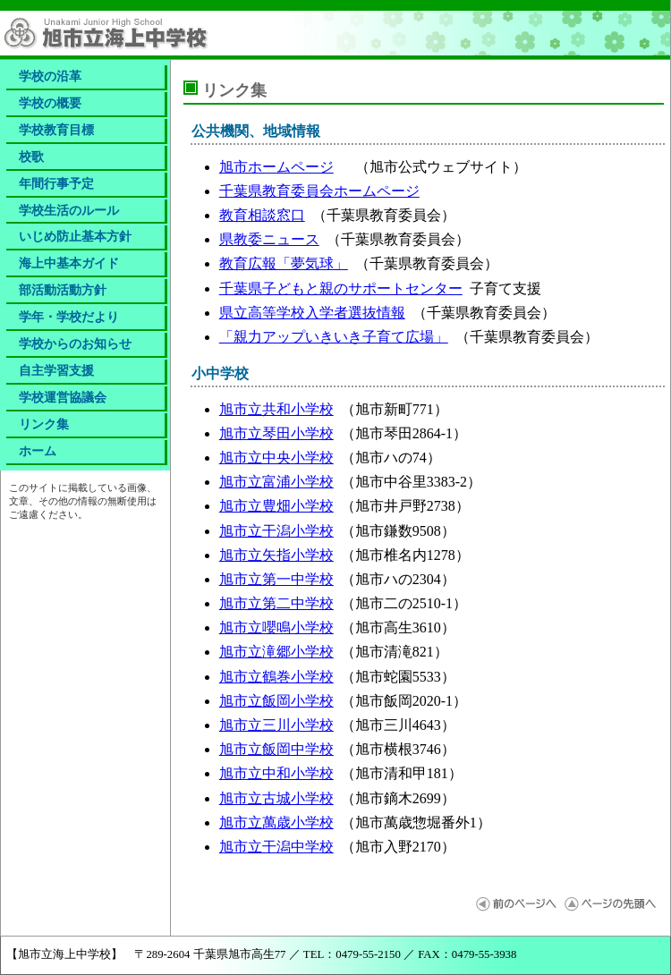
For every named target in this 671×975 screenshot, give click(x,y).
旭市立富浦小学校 (276, 481)
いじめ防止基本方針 (75, 236)
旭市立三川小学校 (276, 725)
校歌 (31, 156)
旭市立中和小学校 (276, 773)
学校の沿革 (50, 76)
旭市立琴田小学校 (276, 433)
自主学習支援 (56, 370)
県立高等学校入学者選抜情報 (312, 312)
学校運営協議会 (62, 397)
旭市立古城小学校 (276, 798)
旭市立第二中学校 (276, 603)
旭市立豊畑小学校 (276, 505)
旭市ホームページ (276, 166)
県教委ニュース (269, 239)
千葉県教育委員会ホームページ (319, 191)
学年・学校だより (69, 316)
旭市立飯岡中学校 (276, 749)
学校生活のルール (69, 210)
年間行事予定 (56, 183)
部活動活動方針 (62, 290)
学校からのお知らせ (75, 343)
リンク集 (44, 424)
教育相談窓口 (262, 215)
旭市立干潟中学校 (276, 846)
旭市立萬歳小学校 (276, 822)
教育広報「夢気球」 (283, 263)
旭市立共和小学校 (276, 409)
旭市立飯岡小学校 (276, 700)
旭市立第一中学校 (276, 579)
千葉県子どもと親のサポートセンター (341, 288)
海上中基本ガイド (69, 263)
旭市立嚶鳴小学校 (276, 627)
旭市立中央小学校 (276, 457)
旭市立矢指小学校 (276, 555)
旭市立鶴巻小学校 (276, 676)
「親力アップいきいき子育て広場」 (333, 336)
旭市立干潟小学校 (276, 530)
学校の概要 (50, 103)
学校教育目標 (56, 130)
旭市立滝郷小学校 (276, 651)
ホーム (37, 451)
